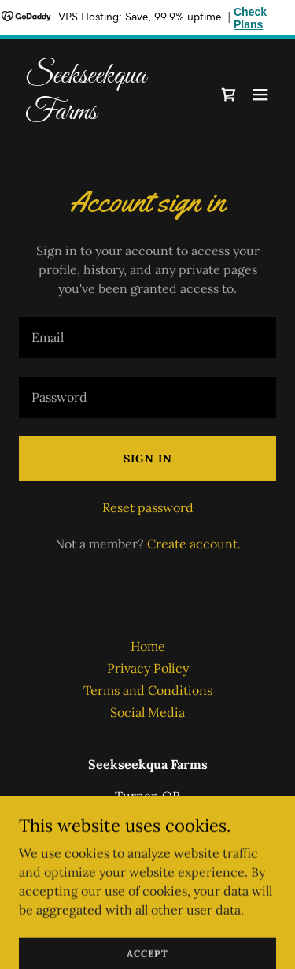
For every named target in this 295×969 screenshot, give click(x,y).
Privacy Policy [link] (148, 668)
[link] (109, 114)
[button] (260, 94)
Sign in (148, 458)
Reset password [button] (148, 507)
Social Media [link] (147, 712)
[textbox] (147, 337)
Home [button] (148, 646)
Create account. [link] (194, 543)
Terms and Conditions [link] (147, 690)
